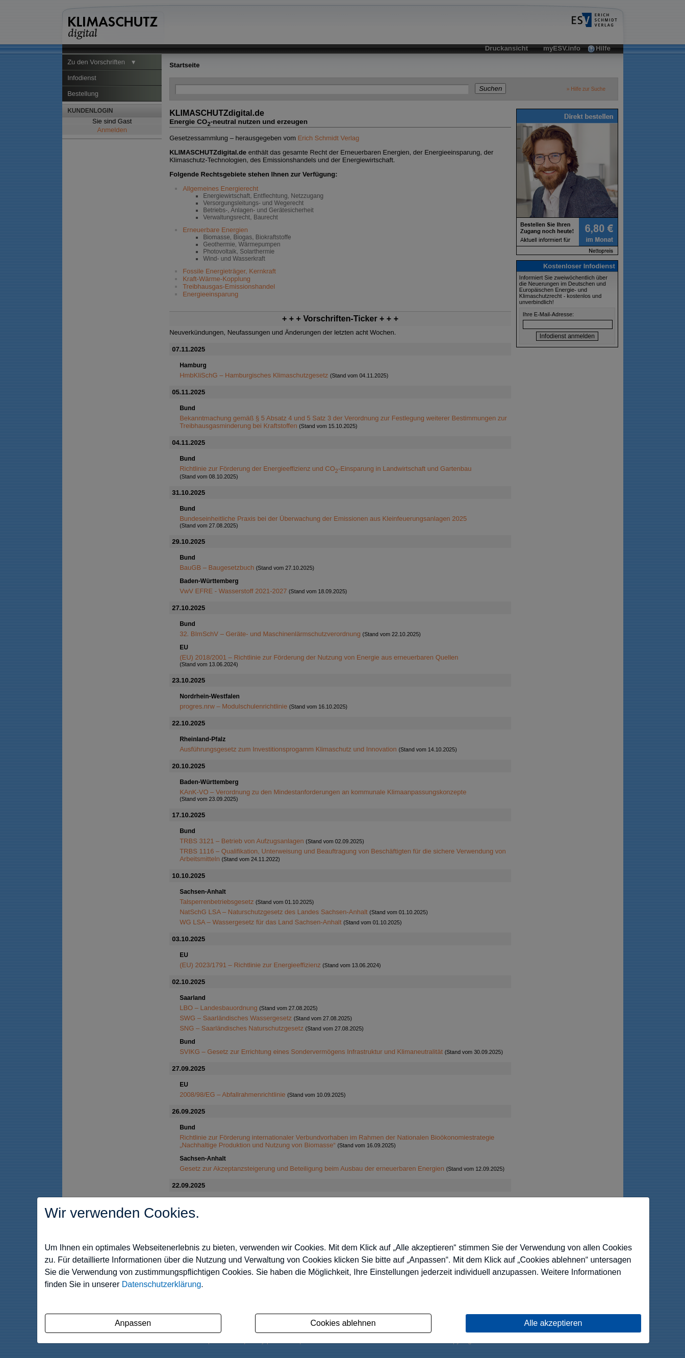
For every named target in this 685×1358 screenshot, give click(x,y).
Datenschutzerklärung (161, 1284)
